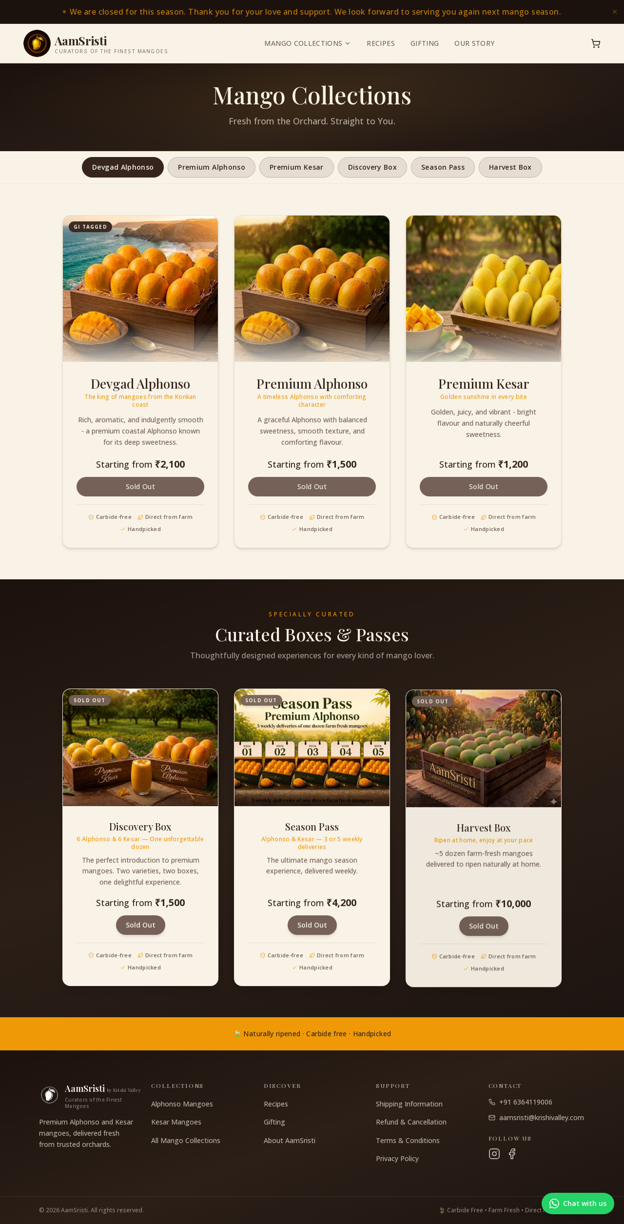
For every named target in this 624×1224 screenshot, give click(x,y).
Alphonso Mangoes (182, 1103)
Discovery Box (372, 167)
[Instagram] (494, 1154)
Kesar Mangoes (176, 1121)
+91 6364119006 (520, 1101)
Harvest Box (510, 167)
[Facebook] (512, 1154)
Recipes (380, 43)
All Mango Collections (185, 1140)
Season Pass (443, 167)
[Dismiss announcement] (614, 11)
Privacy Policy (397, 1158)
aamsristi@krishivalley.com (536, 1117)
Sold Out (140, 486)
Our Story (474, 43)
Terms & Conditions (408, 1140)
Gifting (424, 43)
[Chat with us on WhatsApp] (578, 1203)
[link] (312, 12)
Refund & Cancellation (411, 1121)
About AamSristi (289, 1140)
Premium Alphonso (211, 167)
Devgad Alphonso (123, 167)
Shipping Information (409, 1103)
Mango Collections (307, 43)
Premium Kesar (297, 167)
